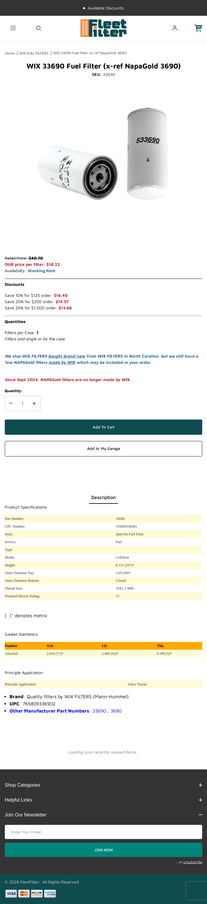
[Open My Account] (174, 28)
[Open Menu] (13, 28)
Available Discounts (106, 7)
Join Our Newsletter (103, 814)
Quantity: (14, 390)
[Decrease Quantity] (11, 403)
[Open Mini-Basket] (200, 28)
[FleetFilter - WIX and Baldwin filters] (103, 27)
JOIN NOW (103, 849)
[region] (103, 240)
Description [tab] (103, 497)
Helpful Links (103, 799)
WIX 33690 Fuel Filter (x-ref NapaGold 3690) (90, 53)
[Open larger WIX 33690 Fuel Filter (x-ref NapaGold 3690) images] (103, 153)
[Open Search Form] (39, 28)
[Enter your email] (103, 832)
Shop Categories (103, 785)
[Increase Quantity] (34, 403)
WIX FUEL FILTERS (33, 53)
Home (10, 53)
